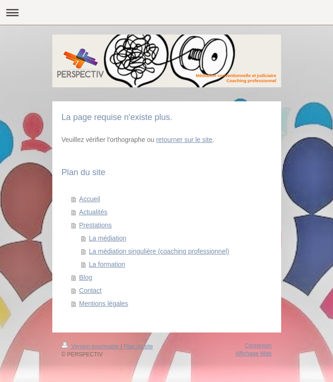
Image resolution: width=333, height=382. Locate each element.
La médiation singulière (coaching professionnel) (159, 251)
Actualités (93, 212)
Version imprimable (91, 346)
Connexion (258, 345)
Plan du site (138, 346)
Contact (90, 290)
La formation (107, 264)
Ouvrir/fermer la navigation (166, 12)
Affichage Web (253, 353)
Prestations (95, 225)
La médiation (107, 238)
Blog (85, 277)
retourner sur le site (184, 139)
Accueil (89, 199)
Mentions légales (103, 303)
